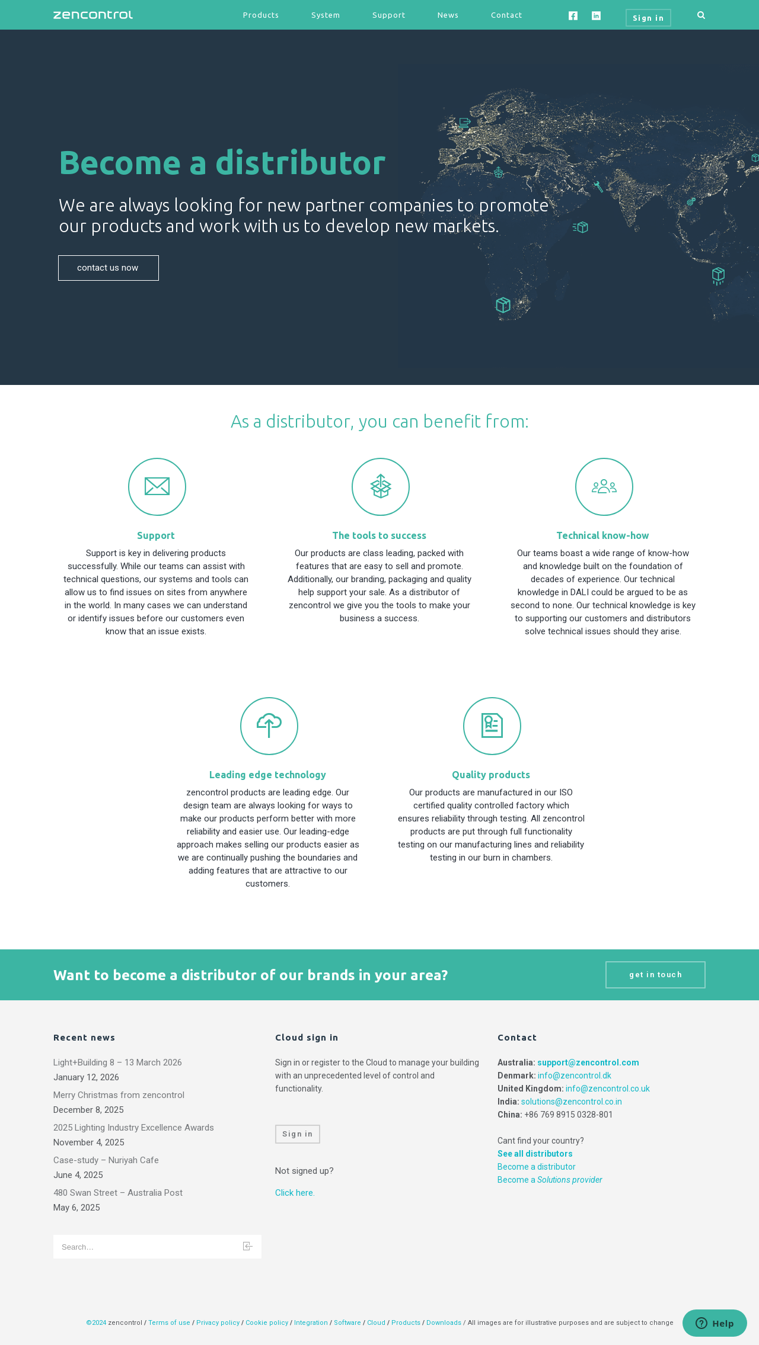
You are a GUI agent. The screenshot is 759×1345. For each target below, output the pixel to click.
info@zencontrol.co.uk (608, 1088)
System (325, 15)
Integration (311, 1323)
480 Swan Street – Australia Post (118, 1192)
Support (389, 15)
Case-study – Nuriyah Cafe (106, 1160)
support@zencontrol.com (588, 1062)
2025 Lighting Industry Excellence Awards (133, 1127)
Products (261, 15)
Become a (550, 1180)
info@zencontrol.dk (574, 1075)
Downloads (443, 1323)
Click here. (295, 1192)
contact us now (109, 267)
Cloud (377, 1323)
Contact (506, 15)
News (448, 15)
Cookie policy (266, 1323)
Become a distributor (537, 1166)
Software (347, 1323)
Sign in (297, 1133)
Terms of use (169, 1323)
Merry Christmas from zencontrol (118, 1095)
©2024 (96, 1323)
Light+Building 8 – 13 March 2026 (117, 1062)
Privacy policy (218, 1323)
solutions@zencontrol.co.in (571, 1101)
